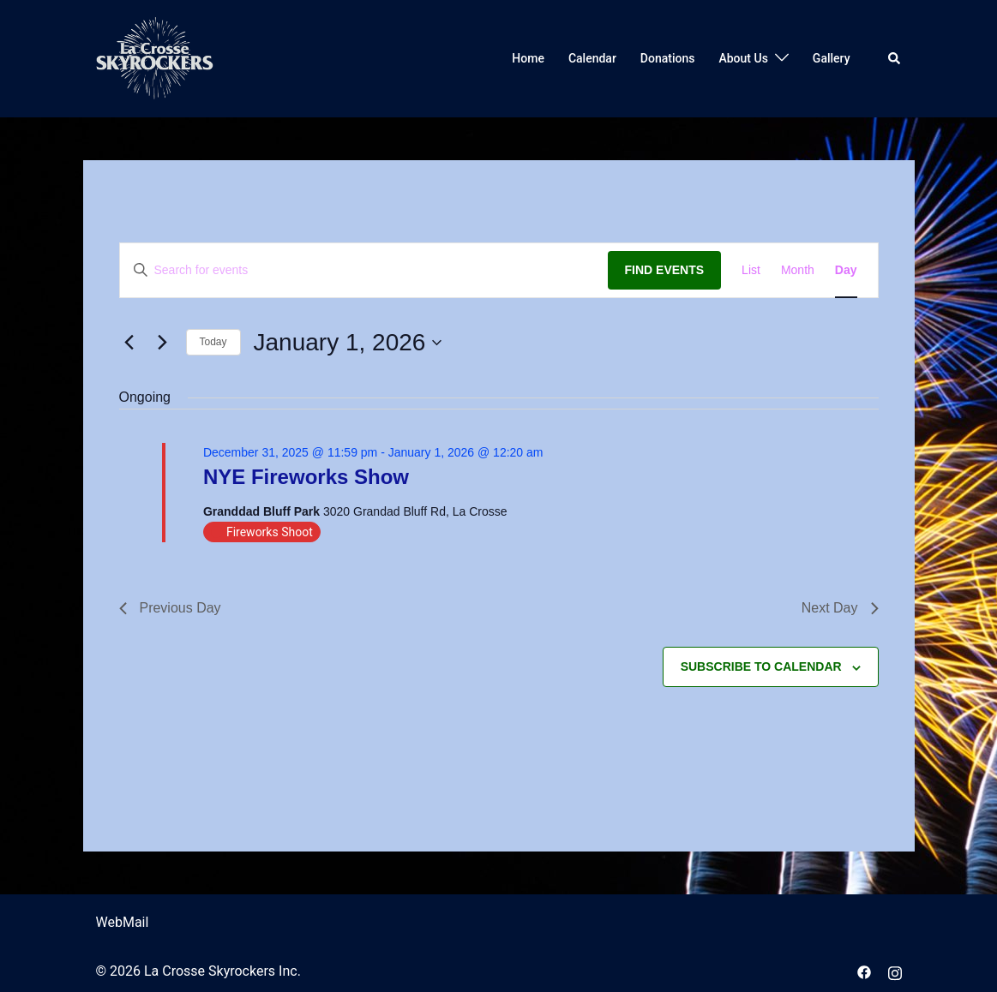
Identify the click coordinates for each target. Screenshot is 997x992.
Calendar (592, 58)
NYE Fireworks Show (306, 476)
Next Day (840, 608)
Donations (667, 58)
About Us (742, 58)
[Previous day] (129, 342)
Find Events (665, 270)
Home (528, 58)
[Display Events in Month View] (797, 270)
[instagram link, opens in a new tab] (895, 971)
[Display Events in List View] (751, 270)
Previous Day (170, 608)
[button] (895, 58)
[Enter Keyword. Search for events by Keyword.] (364, 270)
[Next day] (163, 342)
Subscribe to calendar (761, 666)
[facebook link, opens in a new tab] (864, 971)
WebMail (122, 922)
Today (213, 342)
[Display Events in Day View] (846, 270)
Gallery (831, 58)
